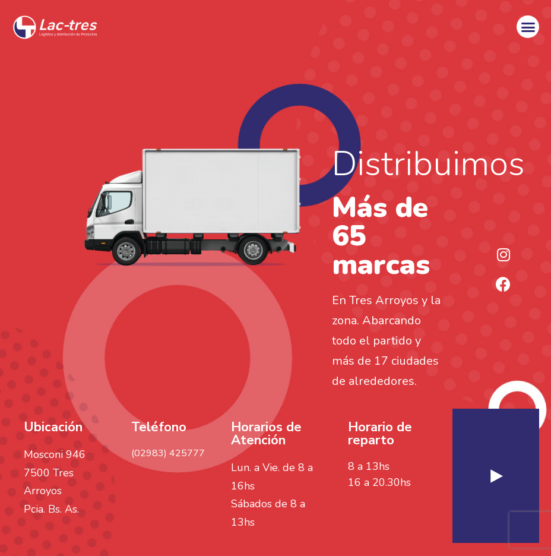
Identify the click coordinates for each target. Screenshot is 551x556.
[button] (528, 26)
